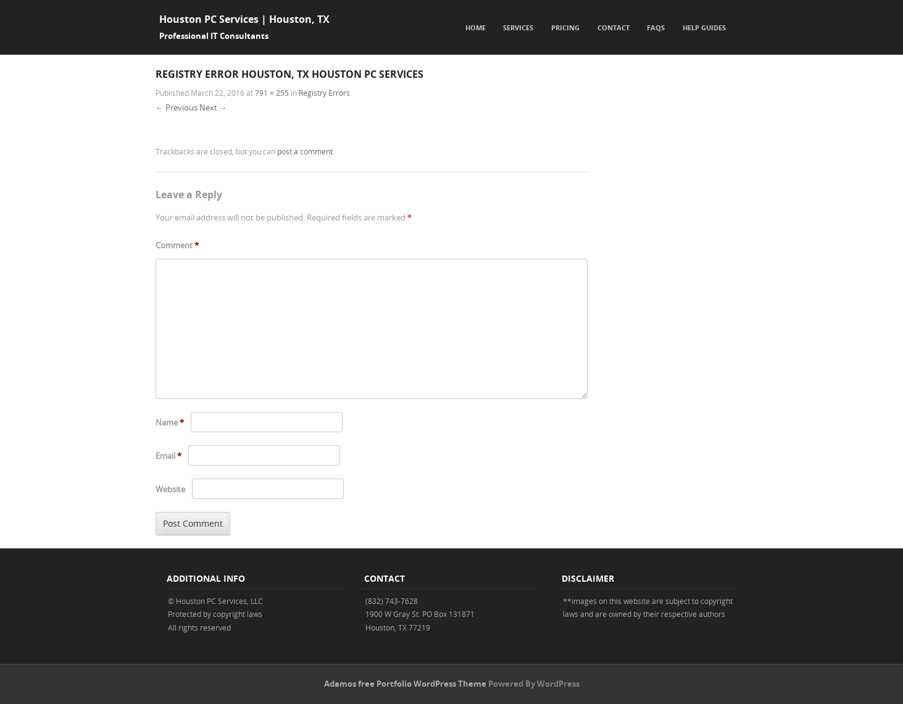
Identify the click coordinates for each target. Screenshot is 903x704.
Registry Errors (324, 93)
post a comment (305, 151)
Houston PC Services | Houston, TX (244, 19)
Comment (177, 245)
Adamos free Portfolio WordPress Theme (405, 683)
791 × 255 (272, 93)
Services (518, 27)
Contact (613, 27)
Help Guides (704, 27)
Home (475, 27)
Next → (213, 107)
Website (170, 489)
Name (170, 422)
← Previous (177, 107)
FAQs (656, 27)
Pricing (565, 27)
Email (168, 455)
